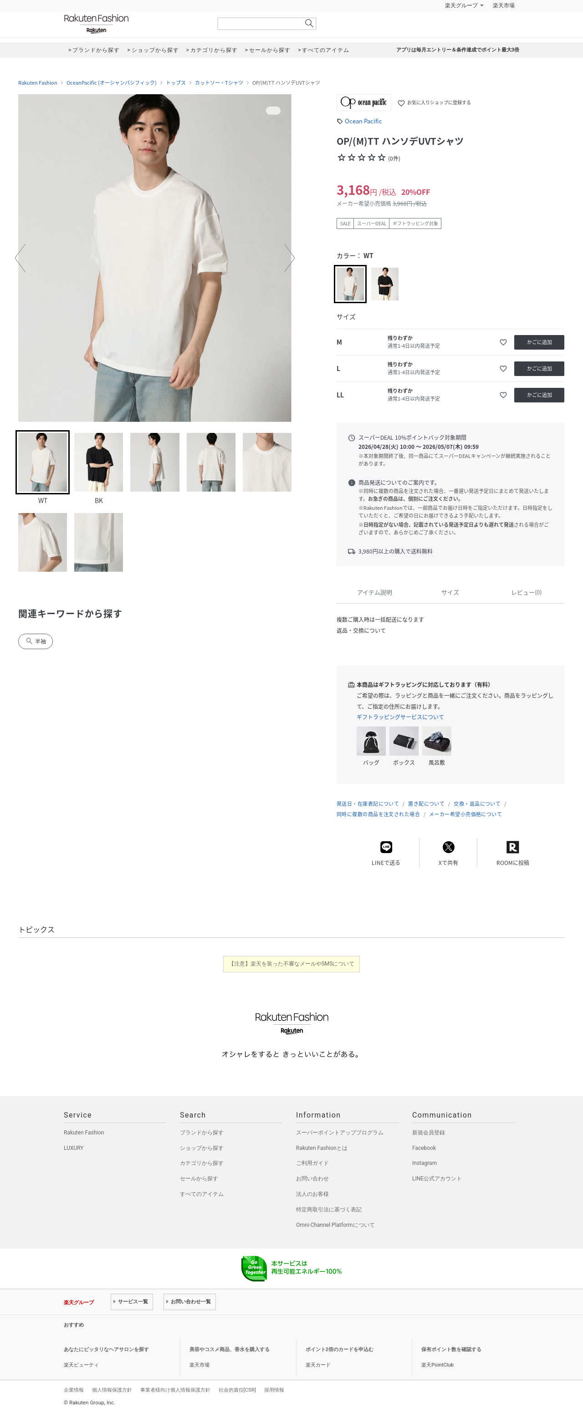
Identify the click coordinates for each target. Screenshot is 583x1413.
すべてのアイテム (202, 1194)
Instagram (424, 1163)
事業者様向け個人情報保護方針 (175, 1390)
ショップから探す (202, 1148)
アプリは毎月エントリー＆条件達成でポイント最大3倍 (457, 50)
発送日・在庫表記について (368, 804)
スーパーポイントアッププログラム (340, 1132)
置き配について (426, 804)
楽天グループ (461, 5)
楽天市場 (504, 5)
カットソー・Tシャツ (219, 82)
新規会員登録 (428, 1132)
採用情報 (274, 1390)
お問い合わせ (312, 1178)
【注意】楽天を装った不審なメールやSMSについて (292, 964)
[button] (20, 258)
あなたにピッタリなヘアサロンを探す (106, 1349)
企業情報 (74, 1390)
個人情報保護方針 (112, 1390)
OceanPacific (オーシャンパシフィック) (111, 82)
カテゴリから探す (202, 1163)
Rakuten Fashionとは (322, 1148)
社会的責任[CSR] (237, 1390)
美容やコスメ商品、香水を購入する (229, 1349)
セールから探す (199, 1178)
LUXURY (74, 1148)
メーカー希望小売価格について (465, 814)
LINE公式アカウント (437, 1178)
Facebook (424, 1148)
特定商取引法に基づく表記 (329, 1209)
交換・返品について (477, 804)
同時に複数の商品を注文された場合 (378, 814)
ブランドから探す (202, 1132)
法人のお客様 (312, 1194)
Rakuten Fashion (134, 24)
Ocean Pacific (363, 121)
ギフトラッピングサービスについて (400, 717)
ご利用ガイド (312, 1163)
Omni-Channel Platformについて (335, 1225)
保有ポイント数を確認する (451, 1349)
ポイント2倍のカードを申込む (339, 1349)
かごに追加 (539, 342)
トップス (176, 82)
